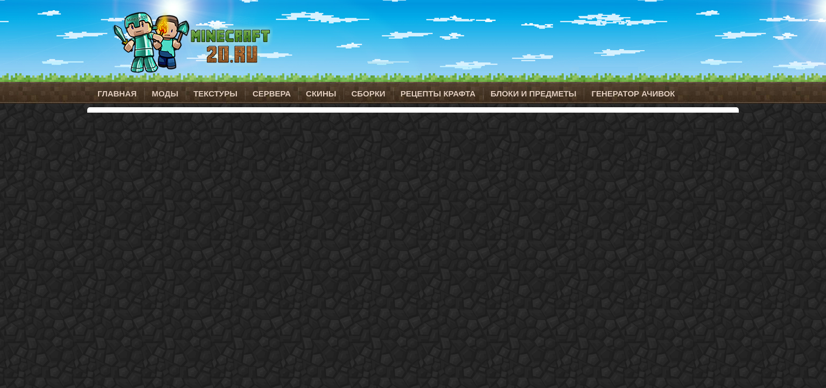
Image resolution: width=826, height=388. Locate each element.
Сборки (368, 93)
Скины (321, 93)
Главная (117, 93)
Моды (165, 93)
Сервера (272, 93)
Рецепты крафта (438, 93)
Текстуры (215, 93)
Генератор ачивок (633, 93)
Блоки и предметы (533, 93)
